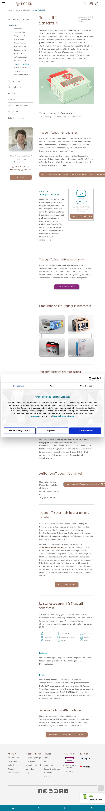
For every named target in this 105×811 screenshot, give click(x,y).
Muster (53, 113)
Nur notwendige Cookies (20, 431)
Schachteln (12, 761)
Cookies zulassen (85, 431)
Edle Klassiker (13, 773)
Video (42, 113)
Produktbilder (67, 113)
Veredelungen (31, 769)
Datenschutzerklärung (63, 416)
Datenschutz (48, 765)
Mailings (11, 769)
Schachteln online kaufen (69, 767)
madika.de (70, 771)
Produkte (13, 754)
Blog (27, 773)
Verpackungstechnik (33, 765)
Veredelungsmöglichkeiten (51, 547)
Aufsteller (11, 765)
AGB (45, 761)
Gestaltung (60, 117)
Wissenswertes (33, 754)
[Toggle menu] (3, 3)
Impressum (36, 416)
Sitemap (47, 777)
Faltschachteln (13, 758)
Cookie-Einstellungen (82, 216)
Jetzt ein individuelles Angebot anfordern (67, 734)
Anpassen (52, 431)
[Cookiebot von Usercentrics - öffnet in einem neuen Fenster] (90, 379)
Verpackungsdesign (33, 758)
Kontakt (20, 177)
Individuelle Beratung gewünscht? (57, 174)
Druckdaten (30, 761)
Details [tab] (52, 386)
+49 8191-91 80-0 (22, 167)
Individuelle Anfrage (66, 584)
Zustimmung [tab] (18, 386)
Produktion (76, 117)
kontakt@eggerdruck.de (22, 170)
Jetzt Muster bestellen (66, 287)
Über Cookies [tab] (86, 386)
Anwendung (45, 117)
